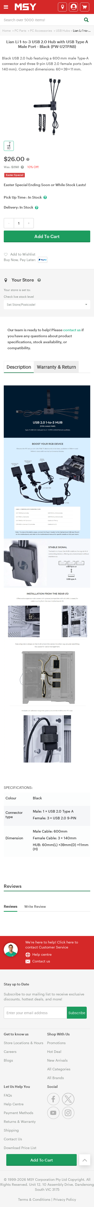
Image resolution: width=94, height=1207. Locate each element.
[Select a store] (62, 6)
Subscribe (76, 1012)
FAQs (8, 1095)
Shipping (11, 1130)
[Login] (73, 6)
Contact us (41, 961)
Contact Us (13, 1139)
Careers (10, 1051)
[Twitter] (69, 1104)
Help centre (42, 954)
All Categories (58, 1069)
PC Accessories (41, 30)
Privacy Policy (64, 1199)
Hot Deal (54, 1051)
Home (6, 30)
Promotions (56, 1043)
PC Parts (20, 30)
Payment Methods (18, 1113)
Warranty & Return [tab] (56, 367)
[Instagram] (69, 1118)
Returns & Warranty (20, 1121)
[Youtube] (54, 1118)
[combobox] (47, 19)
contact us (72, 330)
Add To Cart (47, 236)
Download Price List (20, 1148)
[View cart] (84, 6)
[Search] (86, 20)
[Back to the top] (84, 1159)
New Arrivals (57, 1060)
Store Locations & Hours (23, 1043)
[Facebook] (54, 1104)
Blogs (8, 1060)
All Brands (55, 1078)
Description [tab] (19, 367)
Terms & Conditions (34, 1199)
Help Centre (14, 1104)
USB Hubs (63, 30)
